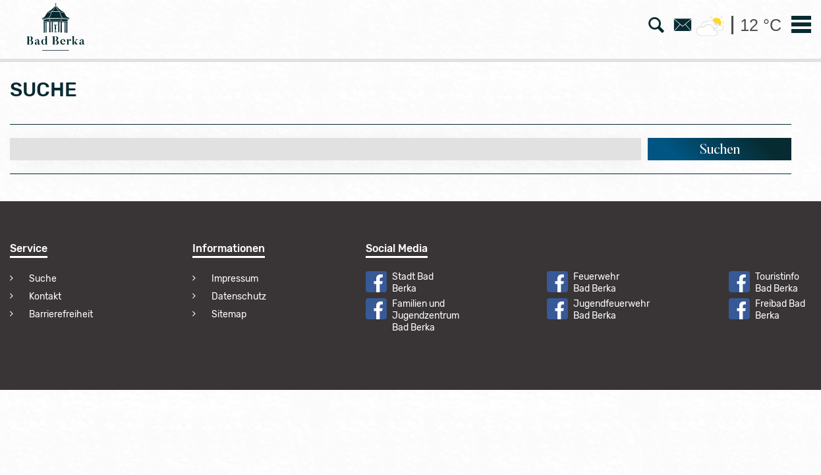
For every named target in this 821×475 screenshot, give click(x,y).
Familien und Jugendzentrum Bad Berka (425, 315)
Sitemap (229, 314)
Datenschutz (239, 296)
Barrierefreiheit (61, 314)
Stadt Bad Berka (413, 282)
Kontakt (45, 296)
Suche (43, 278)
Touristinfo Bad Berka (777, 282)
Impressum (235, 278)
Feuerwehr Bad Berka (596, 282)
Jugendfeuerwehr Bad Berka (611, 309)
